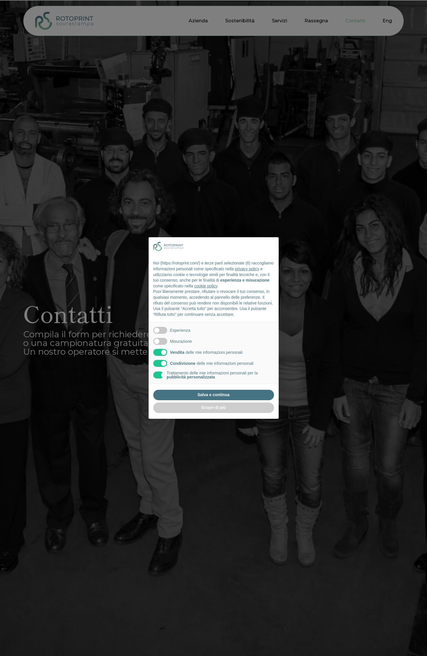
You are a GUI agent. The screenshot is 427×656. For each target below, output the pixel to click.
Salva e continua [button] (213, 394)
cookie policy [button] (205, 286)
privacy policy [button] (247, 269)
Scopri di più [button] (213, 407)
